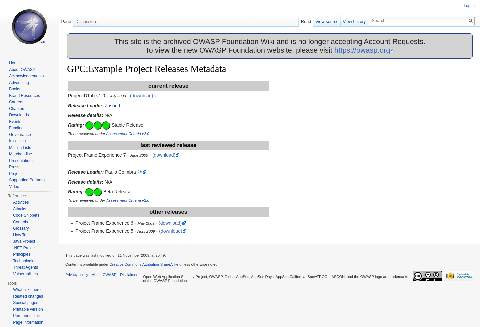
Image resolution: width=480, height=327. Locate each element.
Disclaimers (129, 275)
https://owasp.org (362, 50)
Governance (20, 134)
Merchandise (20, 154)
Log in (469, 5)
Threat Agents (25, 267)
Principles (21, 254)
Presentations (21, 160)
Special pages (25, 302)
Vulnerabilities (25, 274)
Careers (16, 102)
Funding (16, 128)
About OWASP (22, 69)
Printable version (28, 309)
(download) (141, 95)
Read (306, 21)
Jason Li (113, 105)
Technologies (24, 261)
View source (326, 21)
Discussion (85, 21)
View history (354, 21)
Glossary (21, 228)
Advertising (19, 82)
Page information (28, 322)
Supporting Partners (27, 180)
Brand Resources (24, 95)
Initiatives (17, 141)
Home (14, 63)
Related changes (28, 296)
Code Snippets (26, 215)
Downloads (19, 115)
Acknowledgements (26, 76)
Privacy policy (76, 275)
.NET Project (24, 248)
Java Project (24, 241)
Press (14, 167)
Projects (16, 173)
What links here (27, 289)
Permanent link (26, 315)
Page (66, 21)
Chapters (17, 108)
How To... (21, 235)
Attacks (19, 209)
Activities (21, 202)
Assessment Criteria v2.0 (127, 133)
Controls (20, 222)
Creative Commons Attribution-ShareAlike (143, 264)
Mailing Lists (20, 147)
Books (14, 89)
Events (15, 121)
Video (14, 186)
